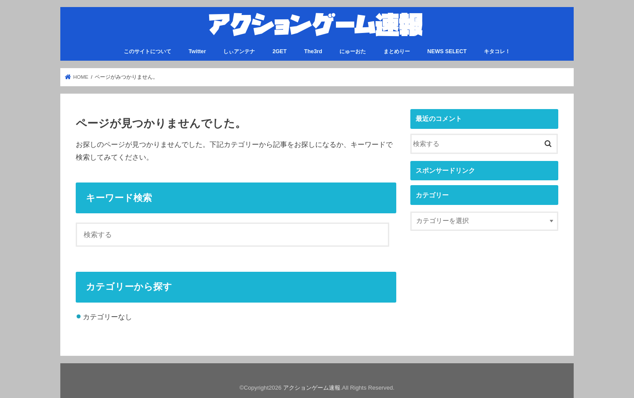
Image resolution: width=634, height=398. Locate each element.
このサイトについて (147, 51)
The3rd (313, 51)
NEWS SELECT (447, 51)
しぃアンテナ (239, 51)
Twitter (197, 51)
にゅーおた (352, 51)
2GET (280, 51)
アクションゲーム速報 (311, 387)
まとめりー (396, 51)
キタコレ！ (497, 51)
